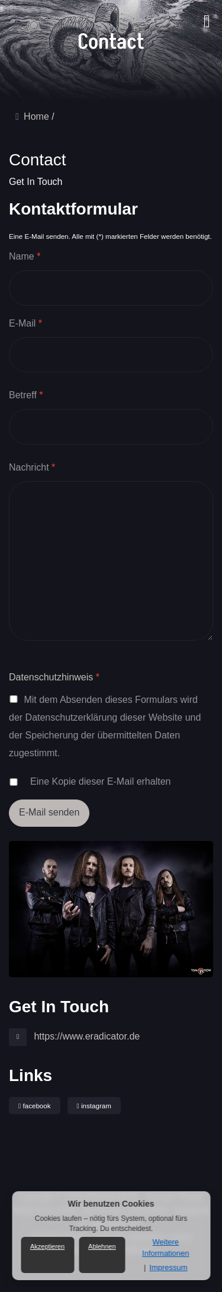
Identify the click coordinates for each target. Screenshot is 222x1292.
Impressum (168, 1267)
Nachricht (32, 467)
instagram (94, 1106)
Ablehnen (102, 1246)
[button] (203, 14)
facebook (34, 1106)
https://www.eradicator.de (85, 1036)
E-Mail (25, 323)
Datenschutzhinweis (51, 677)
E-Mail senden (49, 812)
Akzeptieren (47, 1246)
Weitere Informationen (165, 1247)
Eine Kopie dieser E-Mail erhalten (100, 781)
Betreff (26, 395)
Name (24, 257)
